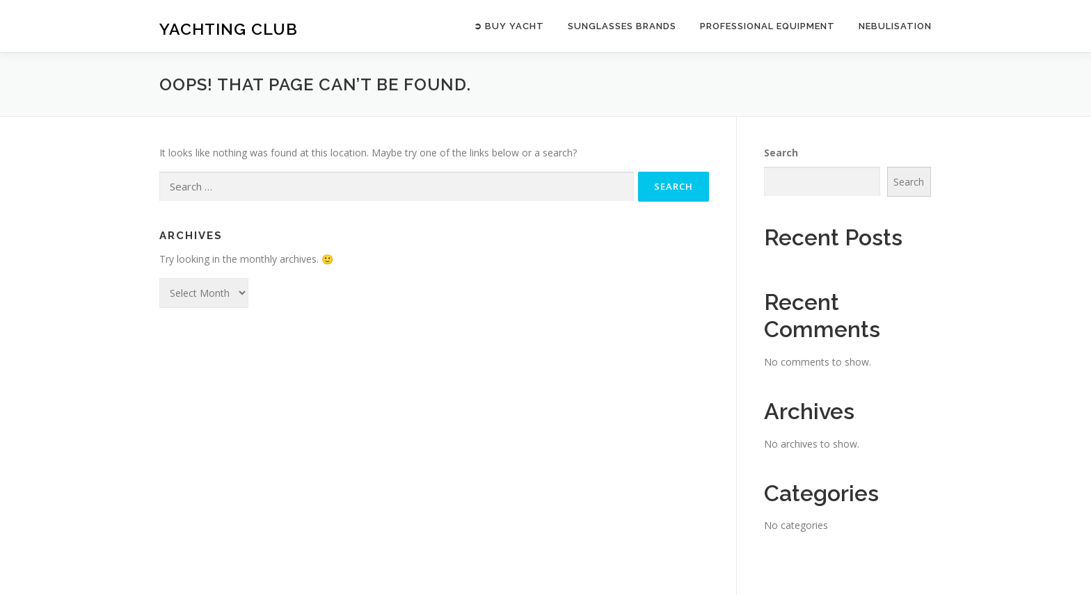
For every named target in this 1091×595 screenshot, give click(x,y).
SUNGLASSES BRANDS (622, 26)
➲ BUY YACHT (509, 26)
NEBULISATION (895, 26)
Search (781, 152)
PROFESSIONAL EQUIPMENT (767, 26)
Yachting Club (228, 28)
